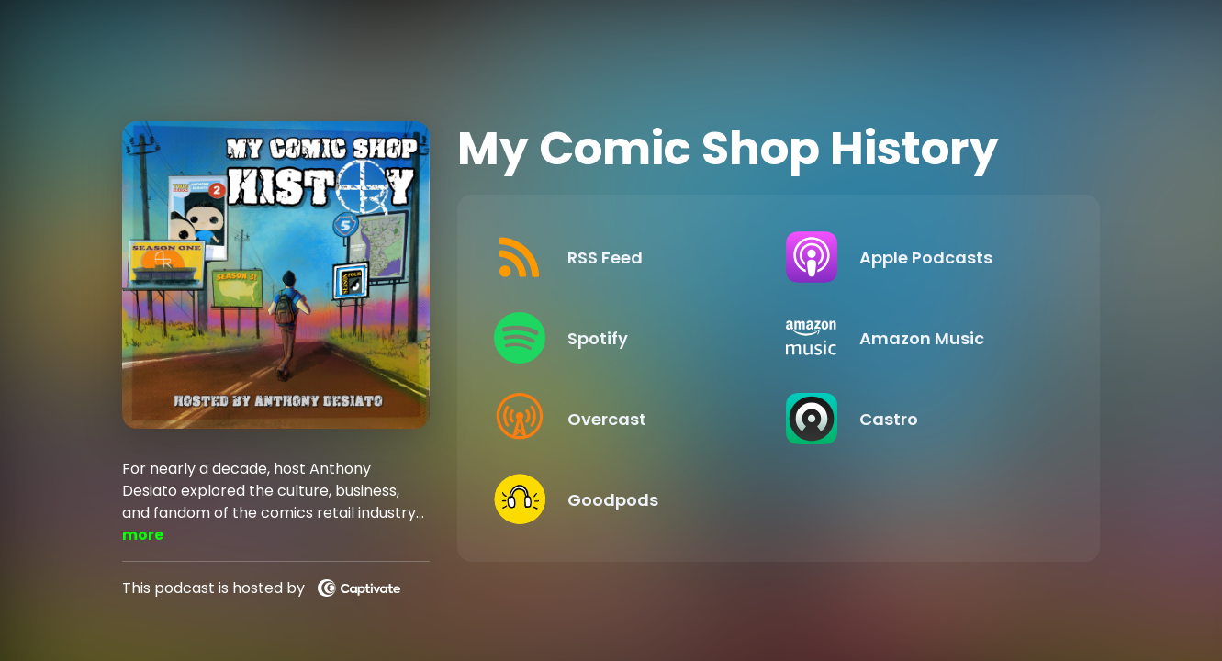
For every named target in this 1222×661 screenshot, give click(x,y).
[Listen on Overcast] (625, 419)
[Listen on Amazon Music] (917, 338)
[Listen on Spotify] (625, 338)
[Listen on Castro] (917, 419)
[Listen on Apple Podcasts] (917, 257)
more (142, 534)
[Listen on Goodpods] (625, 499)
